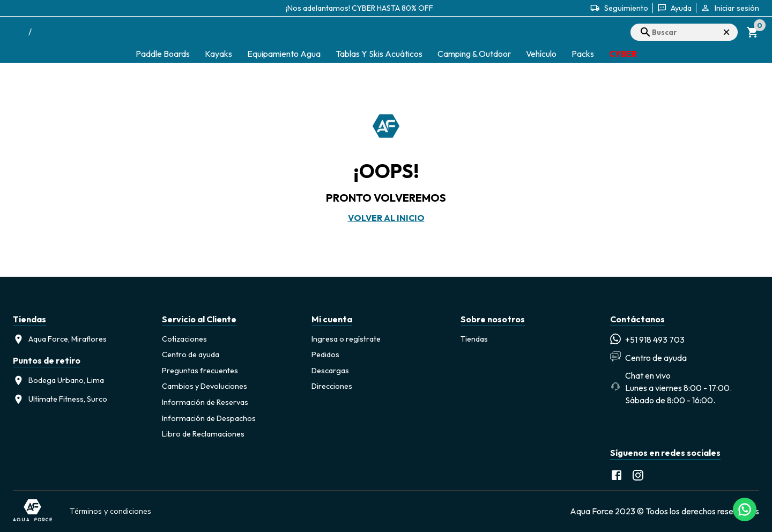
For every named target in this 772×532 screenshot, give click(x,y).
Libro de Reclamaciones (203, 434)
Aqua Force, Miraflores (60, 339)
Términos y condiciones (110, 511)
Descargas (330, 370)
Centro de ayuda (190, 354)
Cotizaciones (184, 339)
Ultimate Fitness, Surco (60, 399)
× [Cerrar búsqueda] (726, 32)
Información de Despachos (209, 418)
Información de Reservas (205, 402)
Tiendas (474, 339)
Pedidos (325, 354)
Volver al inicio (386, 217)
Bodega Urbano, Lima (58, 380)
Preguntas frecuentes (200, 370)
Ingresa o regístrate (346, 339)
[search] (684, 32)
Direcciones (331, 386)
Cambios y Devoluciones (204, 386)
